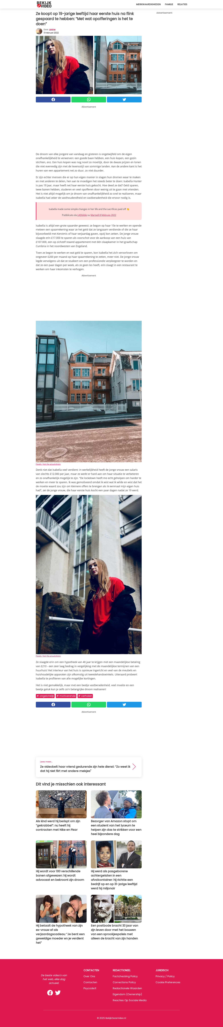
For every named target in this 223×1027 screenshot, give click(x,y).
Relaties (182, 4)
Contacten (90, 982)
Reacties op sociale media (129, 1000)
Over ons (89, 976)
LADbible (82, 215)
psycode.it (89, 988)
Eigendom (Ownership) (127, 994)
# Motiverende (66, 696)
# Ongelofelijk (45, 696)
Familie (169, 4)
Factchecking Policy (125, 976)
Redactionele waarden (127, 988)
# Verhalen (85, 696)
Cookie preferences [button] (168, 982)
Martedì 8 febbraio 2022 (103, 215)
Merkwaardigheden (148, 4)
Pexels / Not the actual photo (48, 464)
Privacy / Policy (165, 976)
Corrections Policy (124, 982)
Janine (52, 29)
